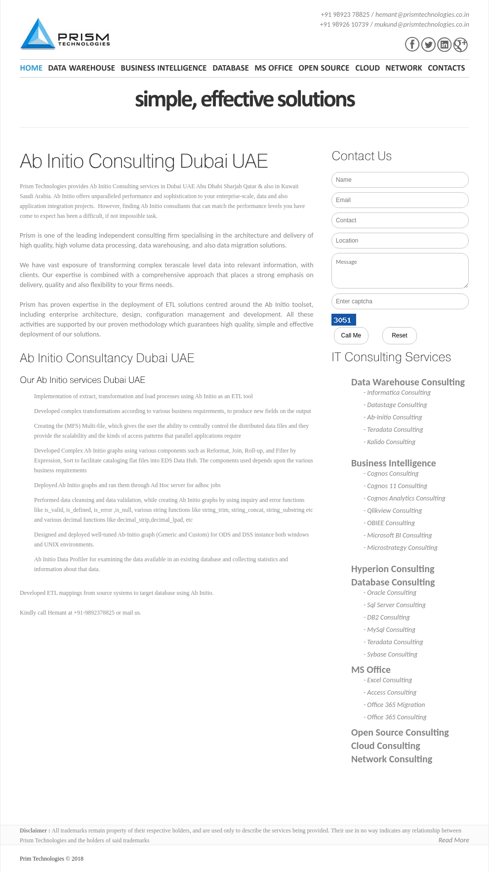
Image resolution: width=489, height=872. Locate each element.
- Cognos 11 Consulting (395, 486)
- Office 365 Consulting (395, 717)
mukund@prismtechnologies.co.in (421, 24)
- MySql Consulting (389, 629)
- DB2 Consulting (387, 617)
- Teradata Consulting (393, 429)
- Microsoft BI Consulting (398, 535)
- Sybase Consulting (390, 654)
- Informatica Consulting (397, 392)
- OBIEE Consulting (389, 523)
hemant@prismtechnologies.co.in (422, 14)
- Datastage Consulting (395, 405)
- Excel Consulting (388, 680)
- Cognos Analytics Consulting (405, 498)
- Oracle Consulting (390, 592)
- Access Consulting (390, 692)
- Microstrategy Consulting (401, 547)
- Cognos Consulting (391, 473)
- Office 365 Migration (394, 705)
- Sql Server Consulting (395, 605)
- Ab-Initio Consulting (393, 417)
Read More (454, 840)
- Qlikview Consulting (393, 510)
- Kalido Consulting (389, 442)
